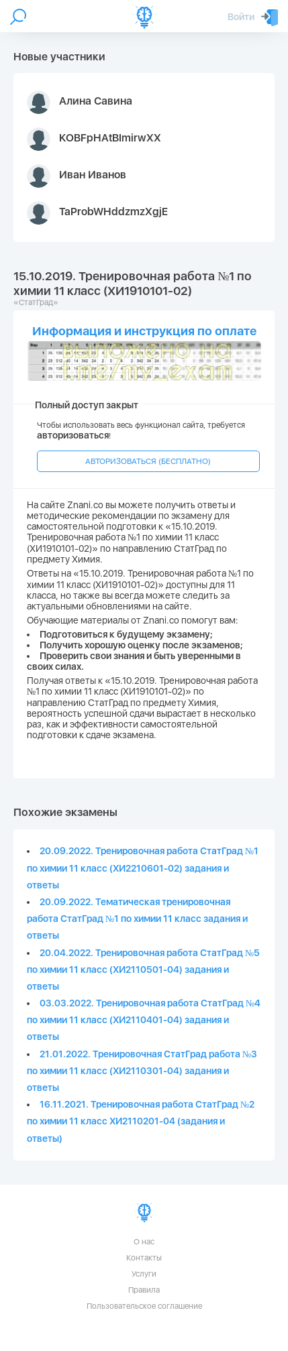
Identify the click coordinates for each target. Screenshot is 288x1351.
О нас (144, 1241)
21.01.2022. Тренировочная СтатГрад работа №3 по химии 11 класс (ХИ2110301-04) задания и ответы (142, 1071)
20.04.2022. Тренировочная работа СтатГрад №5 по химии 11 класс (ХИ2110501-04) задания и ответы (143, 969)
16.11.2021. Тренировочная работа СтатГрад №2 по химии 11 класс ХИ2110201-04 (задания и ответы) (140, 1121)
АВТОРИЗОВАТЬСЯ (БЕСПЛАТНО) (148, 461)
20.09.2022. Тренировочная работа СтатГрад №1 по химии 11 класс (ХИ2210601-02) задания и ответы (142, 867)
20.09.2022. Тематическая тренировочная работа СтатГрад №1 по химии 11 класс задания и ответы (137, 918)
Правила (144, 1290)
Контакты (144, 1257)
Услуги (144, 1274)
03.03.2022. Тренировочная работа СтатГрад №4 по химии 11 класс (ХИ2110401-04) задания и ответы (143, 1020)
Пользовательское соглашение (144, 1306)
